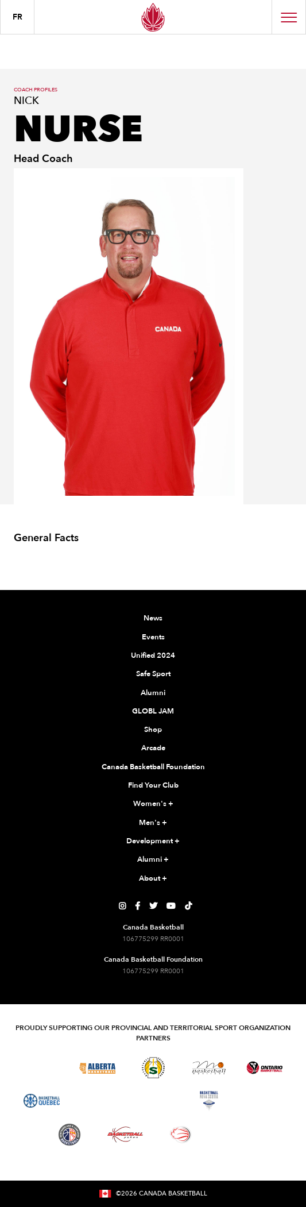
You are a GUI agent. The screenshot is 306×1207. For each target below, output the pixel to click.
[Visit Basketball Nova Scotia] (208, 1100)
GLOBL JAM (153, 711)
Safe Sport (153, 674)
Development (153, 841)
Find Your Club (153, 785)
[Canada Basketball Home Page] (153, 17)
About (153, 879)
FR (17, 16)
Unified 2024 (153, 655)
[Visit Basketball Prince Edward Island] (264, 1100)
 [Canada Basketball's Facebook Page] (137, 906)
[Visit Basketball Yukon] (125, 1134)
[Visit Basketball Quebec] (42, 1101)
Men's (153, 823)
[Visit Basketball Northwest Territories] (97, 1100)
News (153, 618)
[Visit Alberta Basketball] (97, 1068)
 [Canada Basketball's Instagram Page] (122, 906)
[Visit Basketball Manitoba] (209, 1067)
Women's (153, 804)
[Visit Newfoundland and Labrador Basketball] (69, 1134)
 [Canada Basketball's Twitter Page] (153, 906)
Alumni (153, 693)
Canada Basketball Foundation (153, 767)
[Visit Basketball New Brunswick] (153, 1100)
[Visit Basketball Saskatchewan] (153, 1067)
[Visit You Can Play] (236, 1134)
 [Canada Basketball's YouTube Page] (171, 906)
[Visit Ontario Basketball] (264, 1067)
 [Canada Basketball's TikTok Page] (188, 906)
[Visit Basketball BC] (42, 1068)
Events (153, 637)
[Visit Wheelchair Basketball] (180, 1134)
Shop (153, 729)
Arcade (153, 748)
